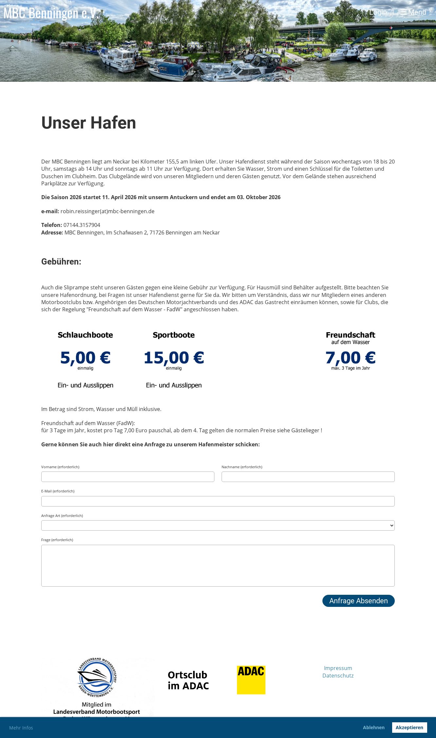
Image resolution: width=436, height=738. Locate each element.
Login (378, 12)
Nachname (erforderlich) (242, 466)
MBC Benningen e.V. (51, 12)
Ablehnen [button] (374, 727)
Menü (413, 12)
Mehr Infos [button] (21, 728)
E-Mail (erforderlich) (57, 491)
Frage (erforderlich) (57, 539)
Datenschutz (338, 675)
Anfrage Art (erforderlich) (62, 515)
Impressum (338, 668)
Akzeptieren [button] (409, 727)
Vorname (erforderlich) (60, 466)
